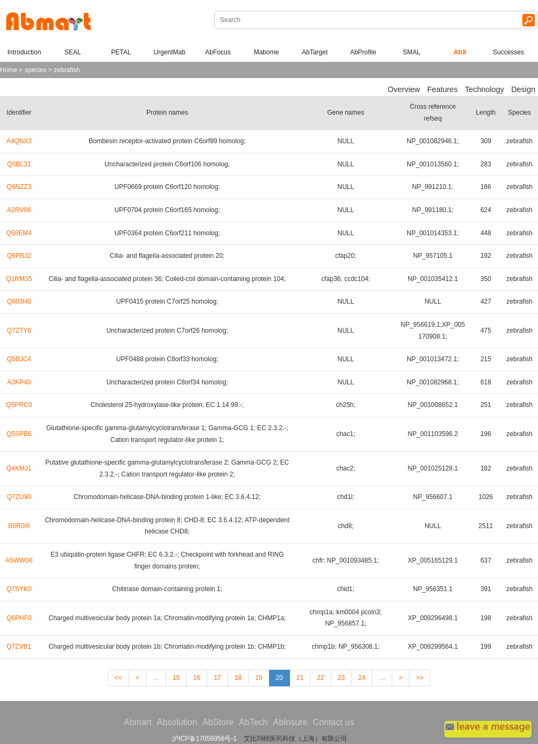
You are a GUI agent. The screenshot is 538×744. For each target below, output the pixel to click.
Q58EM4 (19, 233)
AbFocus (217, 52)
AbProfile (363, 52)
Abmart (138, 722)
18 (238, 678)
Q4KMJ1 (19, 468)
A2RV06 (19, 210)
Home (8, 70)
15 (176, 678)
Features (442, 89)
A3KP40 (19, 382)
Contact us (333, 722)
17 (217, 678)
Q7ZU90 (19, 497)
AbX (460, 52)
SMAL (412, 52)
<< (118, 678)
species (36, 70)
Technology (484, 89)
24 (361, 678)
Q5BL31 (19, 164)
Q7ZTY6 (19, 330)
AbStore (217, 722)
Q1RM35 (19, 279)
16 (196, 678)
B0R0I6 (19, 526)
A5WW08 (19, 560)
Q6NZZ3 (18, 187)
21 (299, 678)
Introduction (24, 52)
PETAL (121, 52)
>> (419, 678)
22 (320, 678)
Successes (508, 52)
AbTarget (315, 52)
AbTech (253, 722)
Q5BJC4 (19, 359)
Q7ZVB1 (18, 646)
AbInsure (290, 722)
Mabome (266, 52)
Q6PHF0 (19, 618)
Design (523, 89)
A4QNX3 (19, 141)
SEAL (73, 52)
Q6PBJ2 (19, 255)
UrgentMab (169, 52)
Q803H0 (19, 301)
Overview (404, 89)
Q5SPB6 (19, 434)
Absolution (177, 722)
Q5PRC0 (19, 405)
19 (258, 678)
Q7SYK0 (19, 589)
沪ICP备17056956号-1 (204, 738)
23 (341, 678)
